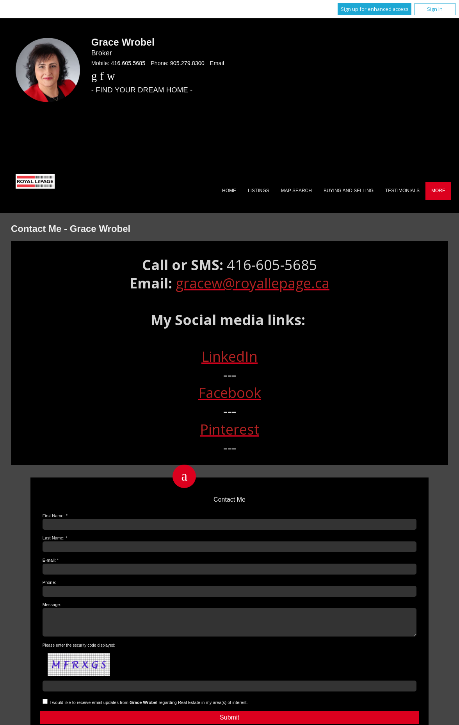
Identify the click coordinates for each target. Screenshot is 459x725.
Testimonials (402, 190)
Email (217, 63)
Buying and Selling (349, 190)
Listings (258, 190)
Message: (52, 604)
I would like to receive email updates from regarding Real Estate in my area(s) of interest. (148, 707)
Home (229, 190)
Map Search (296, 190)
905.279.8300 (187, 63)
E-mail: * (51, 560)
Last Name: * (55, 538)
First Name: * (55, 515)
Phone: (49, 582)
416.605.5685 (128, 63)
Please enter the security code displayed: (79, 650)
